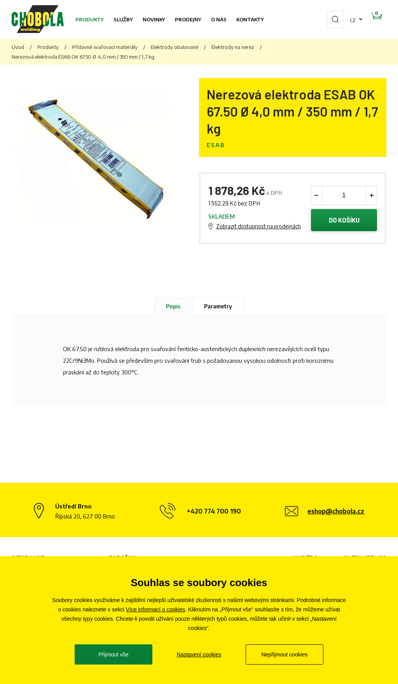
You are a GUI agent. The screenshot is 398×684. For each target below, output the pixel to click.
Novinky (154, 19)
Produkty (89, 19)
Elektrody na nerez (232, 47)
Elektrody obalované (174, 47)
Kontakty (250, 19)
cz (328, 19)
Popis (173, 307)
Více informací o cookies (155, 609)
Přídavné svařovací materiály (105, 47)
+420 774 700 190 (214, 513)
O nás (219, 19)
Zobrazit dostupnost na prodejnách (258, 227)
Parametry (218, 307)
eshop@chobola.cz (335, 513)
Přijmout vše (113, 654)
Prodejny (188, 19)
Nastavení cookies (199, 654)
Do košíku (344, 221)
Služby (123, 19)
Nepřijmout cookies (284, 654)
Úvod (18, 47)
